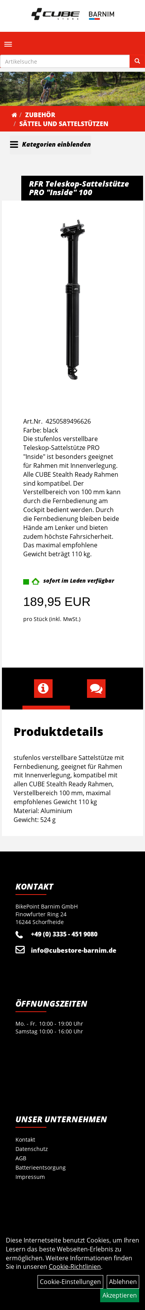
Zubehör (40, 115)
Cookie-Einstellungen (70, 1281)
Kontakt (25, 1139)
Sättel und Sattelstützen (63, 123)
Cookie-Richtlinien (75, 1266)
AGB (20, 1158)
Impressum (30, 1176)
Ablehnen (123, 1281)
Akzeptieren (119, 1295)
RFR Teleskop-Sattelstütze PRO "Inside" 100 (79, 187)
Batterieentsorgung (40, 1167)
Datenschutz (31, 1149)
